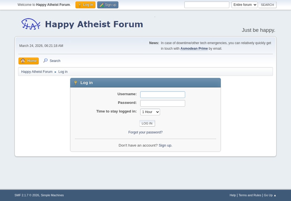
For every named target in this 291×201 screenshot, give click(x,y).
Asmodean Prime (194, 49)
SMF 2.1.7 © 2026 (27, 195)
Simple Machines (52, 195)
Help (233, 195)
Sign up (165, 145)
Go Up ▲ (270, 195)
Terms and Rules (249, 195)
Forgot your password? (145, 132)
